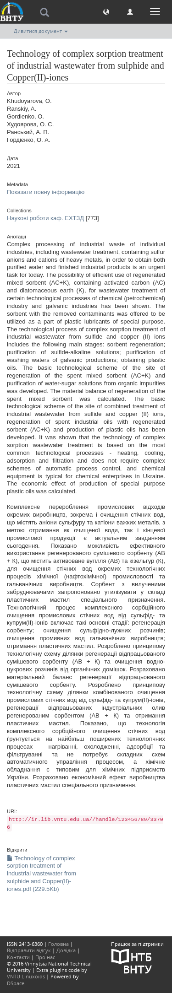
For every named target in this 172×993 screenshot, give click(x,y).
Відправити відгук (29, 950)
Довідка (66, 950)
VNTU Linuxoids (26, 976)
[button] (106, 11)
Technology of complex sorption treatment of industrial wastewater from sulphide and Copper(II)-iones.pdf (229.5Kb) (41, 874)
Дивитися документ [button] (41, 30)
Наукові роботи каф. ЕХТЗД (45, 218)
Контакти (18, 957)
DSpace (15, 983)
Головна (58, 943)
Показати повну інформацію (45, 192)
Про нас (45, 957)
